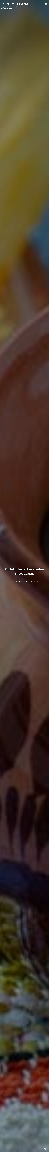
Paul (37, 581)
